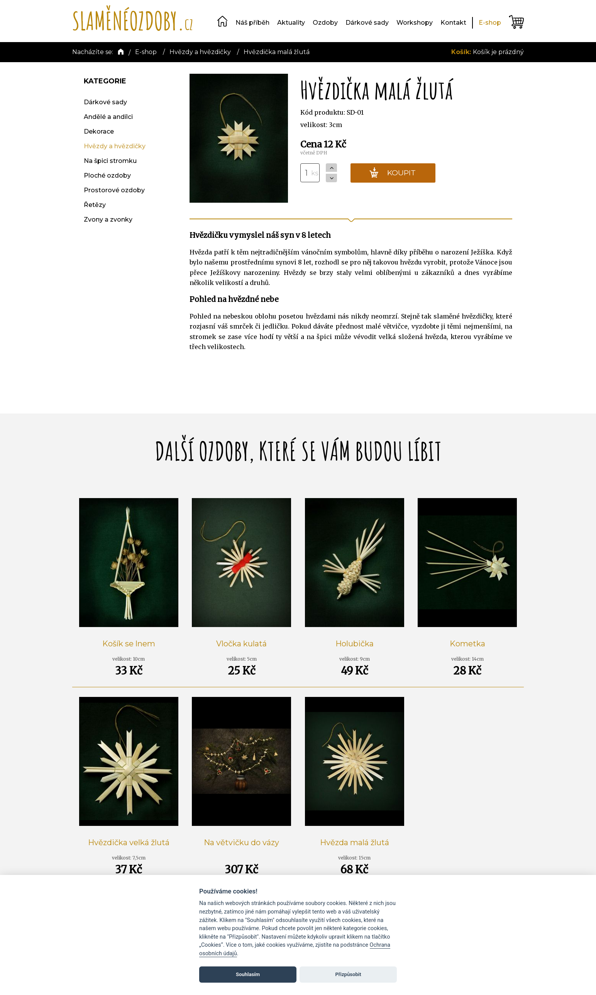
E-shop (490, 22)
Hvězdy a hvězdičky (115, 146)
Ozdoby (325, 22)
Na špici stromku (110, 160)
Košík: (462, 52)
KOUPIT (392, 172)
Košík (516, 22)
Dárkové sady (367, 22)
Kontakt (453, 22)
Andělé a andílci (108, 116)
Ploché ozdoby (107, 175)
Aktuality (291, 22)
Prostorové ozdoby (114, 190)
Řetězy (95, 204)
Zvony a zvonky (108, 219)
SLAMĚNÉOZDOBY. (132, 20)
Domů (222, 21)
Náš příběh (252, 22)
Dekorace (99, 131)
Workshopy (414, 22)
